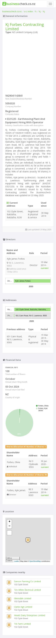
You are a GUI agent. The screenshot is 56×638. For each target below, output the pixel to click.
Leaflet (16, 561)
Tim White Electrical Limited (27, 589)
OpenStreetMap (35, 561)
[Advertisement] (28, 65)
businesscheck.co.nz (12, 11)
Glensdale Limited (22, 598)
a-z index (28, 11)
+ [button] (9, 522)
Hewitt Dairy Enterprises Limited (29, 615)
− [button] (9, 526)
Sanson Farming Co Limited (27, 581)
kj (40, 11)
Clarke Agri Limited (23, 606)
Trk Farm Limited (22, 623)
